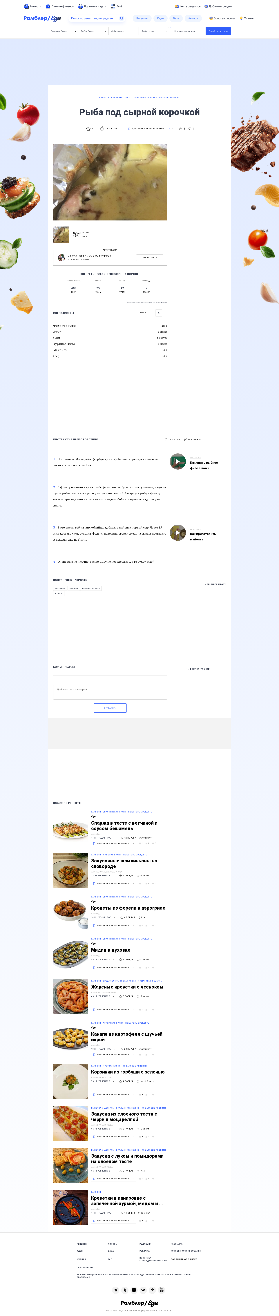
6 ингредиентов (103, 996)
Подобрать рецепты (218, 31)
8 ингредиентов (103, 959)
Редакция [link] (145, 1244)
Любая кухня (124, 31)
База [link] (111, 1251)
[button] (192, 439)
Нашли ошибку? (215, 584)
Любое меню (154, 31)
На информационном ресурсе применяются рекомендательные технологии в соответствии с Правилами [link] (134, 1276)
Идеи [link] (80, 1251)
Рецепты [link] (82, 1244)
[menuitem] (32, 6)
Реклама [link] (145, 1251)
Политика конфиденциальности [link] (153, 1259)
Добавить (218, 6)
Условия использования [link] (186, 1251)
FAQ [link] (110, 1259)
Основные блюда (63, 31)
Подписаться (149, 258)
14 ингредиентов (103, 917)
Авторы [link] (112, 1244)
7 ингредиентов (103, 876)
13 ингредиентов (103, 1049)
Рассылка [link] (177, 1244)
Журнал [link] (81, 1259)
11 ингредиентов (103, 838)
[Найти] (121, 18)
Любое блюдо (93, 31)
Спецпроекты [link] (85, 1268)
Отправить (110, 708)
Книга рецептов (188, 6)
